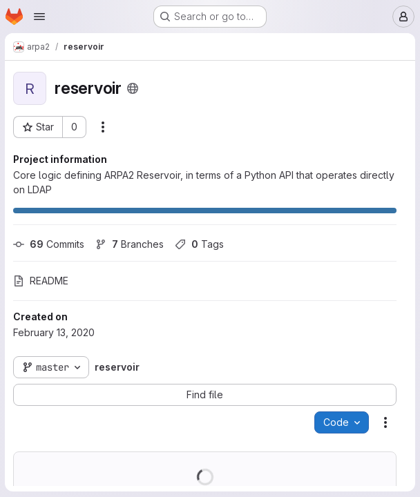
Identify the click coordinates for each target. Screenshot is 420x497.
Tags (200, 244)
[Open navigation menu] (39, 17)
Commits (49, 244)
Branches (130, 244)
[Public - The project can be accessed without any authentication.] (133, 88)
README (41, 280)
